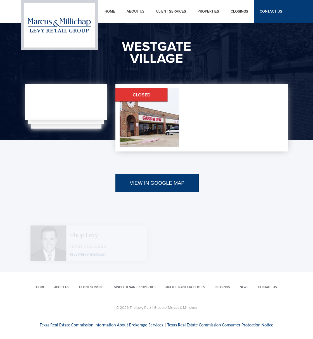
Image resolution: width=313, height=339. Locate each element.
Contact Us (271, 12)
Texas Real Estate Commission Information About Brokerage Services (101, 325)
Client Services (171, 12)
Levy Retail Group (59, 25)
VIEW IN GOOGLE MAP (157, 183)
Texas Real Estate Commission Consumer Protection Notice (220, 325)
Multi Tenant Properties (185, 287)
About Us (135, 12)
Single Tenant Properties (135, 287)
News (244, 287)
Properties (208, 12)
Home (110, 12)
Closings (239, 12)
